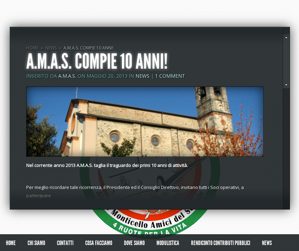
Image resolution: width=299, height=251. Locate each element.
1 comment (170, 76)
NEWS (51, 48)
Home (32, 48)
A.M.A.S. (67, 76)
